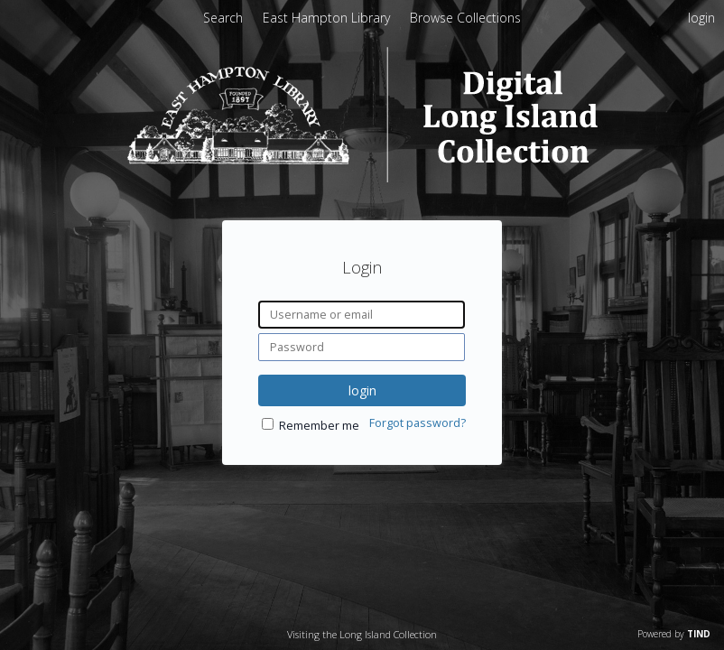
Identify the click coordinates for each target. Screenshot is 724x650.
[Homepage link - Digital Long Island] (362, 177)
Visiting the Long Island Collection (362, 634)
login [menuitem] (701, 17)
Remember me (319, 425)
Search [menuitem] (223, 17)
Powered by (673, 633)
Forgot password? (417, 423)
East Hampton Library (328, 17)
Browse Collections (465, 17)
